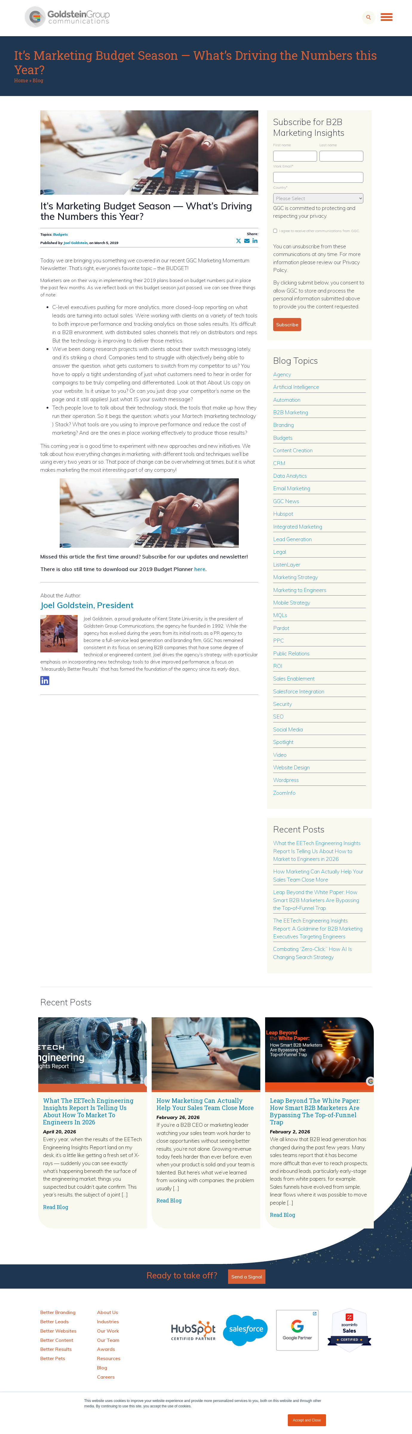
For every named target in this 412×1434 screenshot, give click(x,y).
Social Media (288, 729)
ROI (277, 666)
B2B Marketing (290, 412)
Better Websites (58, 1331)
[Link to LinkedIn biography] (44, 680)
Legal (279, 551)
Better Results (56, 1349)
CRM (279, 463)
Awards (106, 1349)
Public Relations (291, 653)
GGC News (286, 501)
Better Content (56, 1340)
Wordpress (286, 780)
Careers (106, 1377)
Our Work (108, 1331)
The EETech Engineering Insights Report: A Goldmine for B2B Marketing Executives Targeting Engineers (317, 928)
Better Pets (52, 1358)
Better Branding (58, 1312)
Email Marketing (291, 488)
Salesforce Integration (298, 691)
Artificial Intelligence (296, 386)
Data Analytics (290, 475)
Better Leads (54, 1322)
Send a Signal (246, 1277)
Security (282, 704)
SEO (278, 716)
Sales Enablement (294, 678)
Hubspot (283, 513)
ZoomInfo (284, 792)
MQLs (280, 615)
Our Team (108, 1340)
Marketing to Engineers (299, 590)
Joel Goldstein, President (88, 604)
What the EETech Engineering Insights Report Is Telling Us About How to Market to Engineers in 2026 (317, 851)
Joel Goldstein (75, 242)
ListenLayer (286, 564)
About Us (107, 1312)
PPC (278, 640)
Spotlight (283, 742)
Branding (283, 424)
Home (21, 80)
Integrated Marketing (297, 526)
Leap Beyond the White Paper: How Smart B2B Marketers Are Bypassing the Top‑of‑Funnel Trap (316, 900)
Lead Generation (292, 539)
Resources (108, 1358)
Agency (282, 374)
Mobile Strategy (291, 602)
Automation (286, 399)
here (199, 569)
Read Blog (55, 1207)
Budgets (60, 234)
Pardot (281, 628)
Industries (108, 1322)
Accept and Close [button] (307, 1420)
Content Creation (293, 450)
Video (280, 754)
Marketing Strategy (295, 577)
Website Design (291, 767)
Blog (38, 80)
